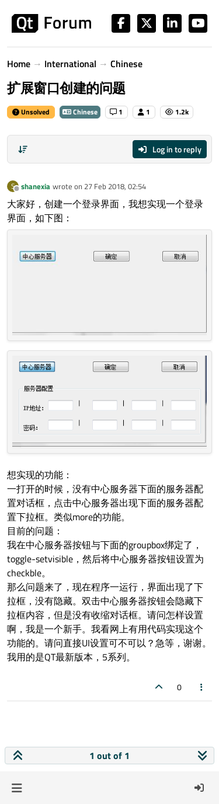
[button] (17, 787)
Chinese (80, 111)
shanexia (35, 186)
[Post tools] (202, 687)
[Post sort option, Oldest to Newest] (22, 149)
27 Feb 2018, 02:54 (115, 186)
